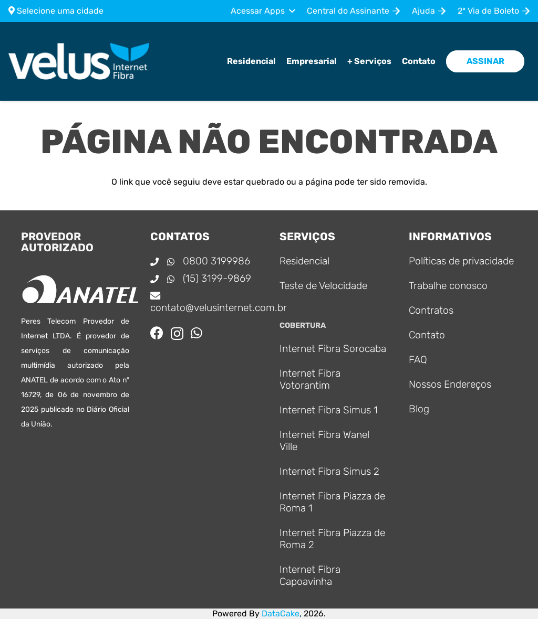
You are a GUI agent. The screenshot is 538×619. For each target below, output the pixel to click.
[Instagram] (177, 333)
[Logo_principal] (79, 61)
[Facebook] (156, 332)
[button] (262, 11)
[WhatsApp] (196, 332)
